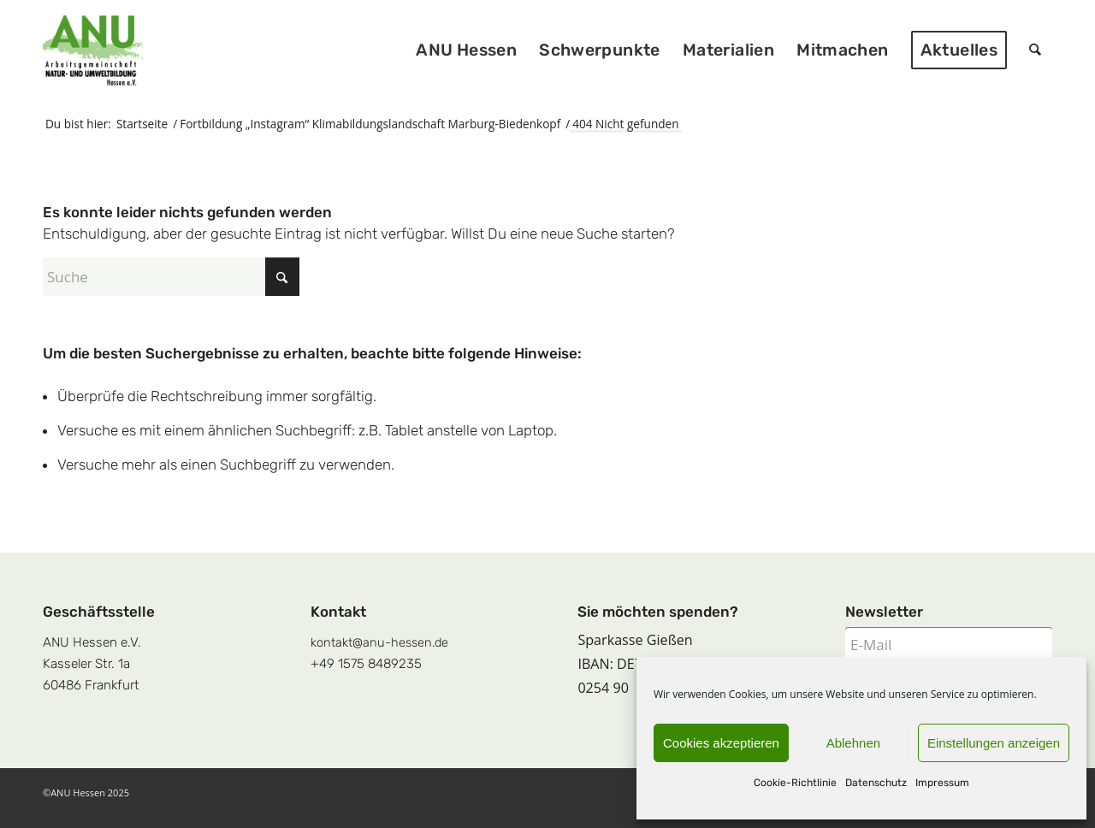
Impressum (942, 783)
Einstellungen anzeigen (993, 743)
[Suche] (1035, 50)
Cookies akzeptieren (721, 743)
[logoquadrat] (93, 50)
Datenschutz (876, 783)
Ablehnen (853, 743)
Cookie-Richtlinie (795, 783)
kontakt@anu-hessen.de (379, 642)
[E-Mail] (948, 644)
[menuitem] (467, 50)
